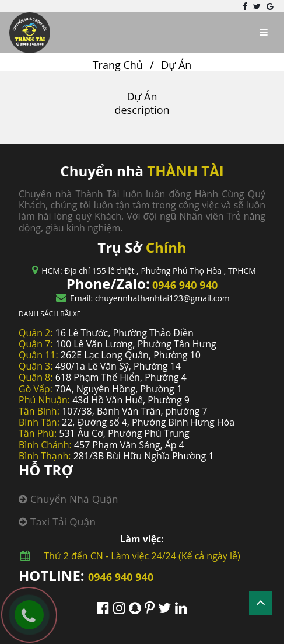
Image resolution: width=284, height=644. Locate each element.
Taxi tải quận (57, 521)
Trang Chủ (118, 65)
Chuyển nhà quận (68, 499)
